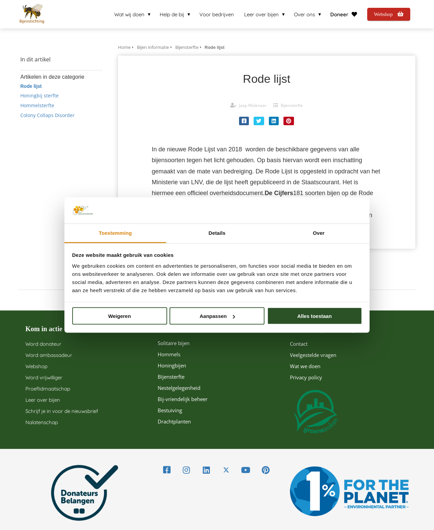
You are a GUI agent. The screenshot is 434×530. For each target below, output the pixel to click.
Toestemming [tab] (115, 232)
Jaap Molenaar (253, 105)
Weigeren (119, 316)
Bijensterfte (292, 105)
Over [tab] (319, 232)
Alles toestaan (314, 316)
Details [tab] (217, 232)
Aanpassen (217, 316)
